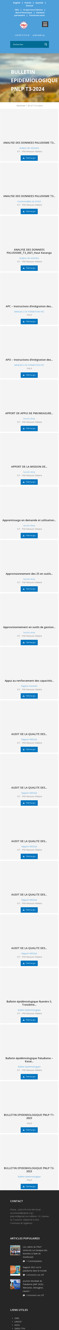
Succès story (29, 418)
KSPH (17, 1325)
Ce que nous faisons (33, 9)
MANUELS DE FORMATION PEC (29, 311)
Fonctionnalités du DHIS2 (29, 201)
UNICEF (18, 1321)
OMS (16, 1318)
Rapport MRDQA (29, 739)
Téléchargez (29, 158)
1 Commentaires (34, 1261)
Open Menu (45, 24)
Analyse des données (29, 148)
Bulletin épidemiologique (29, 1010)
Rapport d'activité (29, 686)
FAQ (17, 9)
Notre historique (24, 12)
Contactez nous (37, 15)
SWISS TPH (19, 1328)
